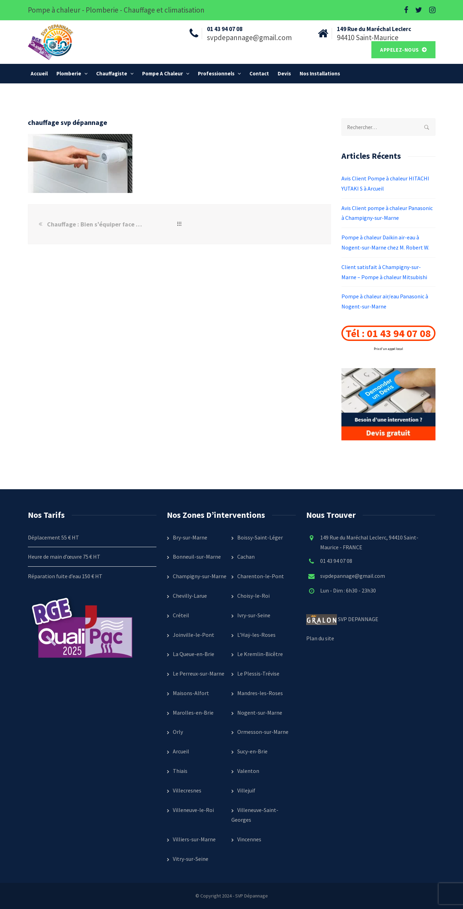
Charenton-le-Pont (260, 576)
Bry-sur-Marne (190, 537)
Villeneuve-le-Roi (193, 809)
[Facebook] (406, 10)
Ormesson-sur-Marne (262, 731)
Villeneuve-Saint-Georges (254, 815)
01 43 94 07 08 (336, 560)
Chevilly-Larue (190, 595)
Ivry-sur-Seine (253, 615)
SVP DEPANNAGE (358, 619)
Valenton (248, 770)
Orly (178, 731)
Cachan (246, 556)
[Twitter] (418, 10)
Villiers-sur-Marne (194, 839)
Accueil (39, 73)
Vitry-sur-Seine (190, 858)
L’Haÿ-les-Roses (256, 634)
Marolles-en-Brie (193, 712)
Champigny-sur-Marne (199, 576)
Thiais (180, 770)
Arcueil (181, 751)
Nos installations (320, 73)
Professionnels (216, 73)
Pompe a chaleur (162, 73)
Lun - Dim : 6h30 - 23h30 (348, 590)
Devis (284, 73)
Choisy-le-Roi (253, 595)
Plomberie (68, 73)
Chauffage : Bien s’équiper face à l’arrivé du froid (95, 224)
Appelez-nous (400, 49)
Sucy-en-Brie (252, 751)
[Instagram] (432, 10)
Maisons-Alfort (191, 693)
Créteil (181, 615)
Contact (259, 73)
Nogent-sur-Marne (259, 712)
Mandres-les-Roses (260, 693)
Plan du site (320, 638)
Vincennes (249, 839)
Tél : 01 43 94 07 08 (388, 333)
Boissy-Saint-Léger (260, 537)
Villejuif (246, 790)
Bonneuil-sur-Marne (197, 556)
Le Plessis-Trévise (258, 673)
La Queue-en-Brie (193, 653)
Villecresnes (187, 790)
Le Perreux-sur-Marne (198, 673)
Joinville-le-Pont (193, 634)
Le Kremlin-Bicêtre (260, 653)
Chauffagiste (111, 73)
